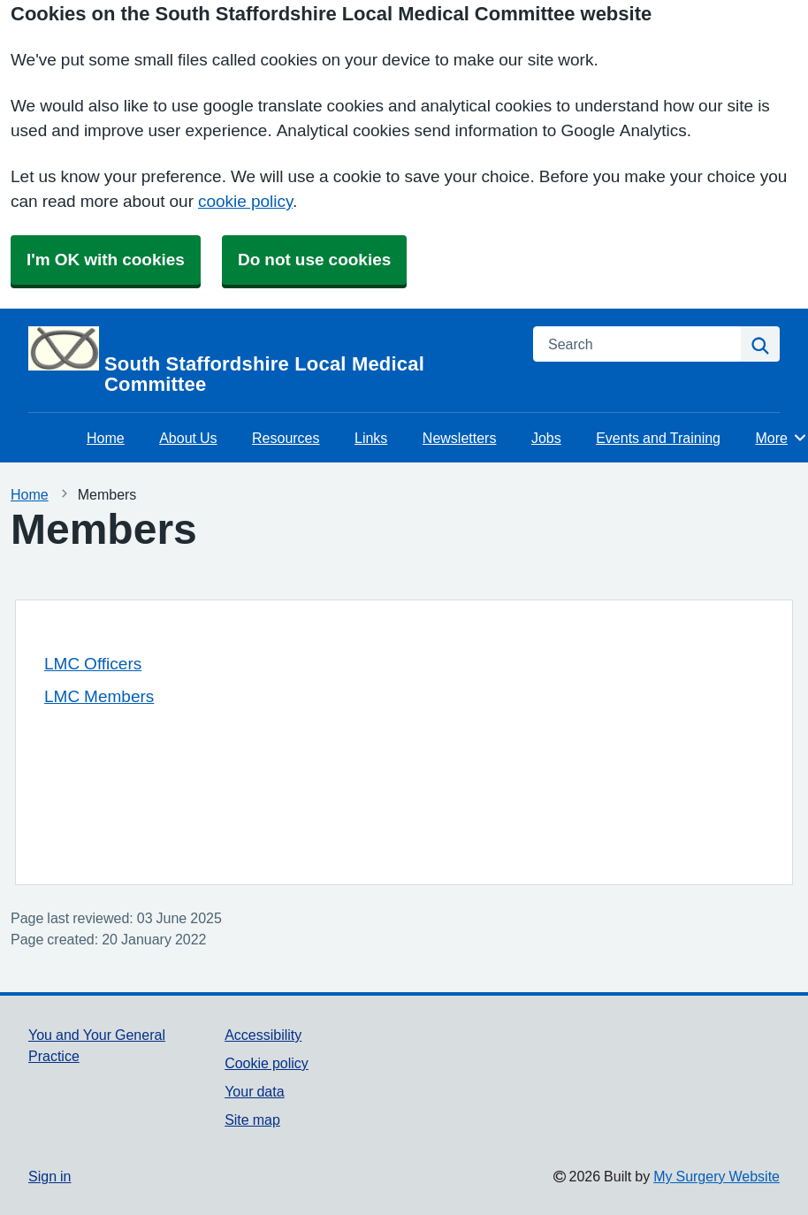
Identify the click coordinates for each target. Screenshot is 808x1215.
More (782, 437)
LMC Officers (92, 663)
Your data (254, 1091)
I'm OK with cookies (106, 259)
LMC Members (99, 696)
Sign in (49, 1176)
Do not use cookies (314, 259)
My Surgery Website (716, 1176)
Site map (252, 1119)
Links (370, 438)
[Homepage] (270, 360)
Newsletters (460, 438)
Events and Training (658, 438)
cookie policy (245, 201)
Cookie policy (267, 1063)
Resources (285, 438)
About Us (188, 438)
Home (106, 438)
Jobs (546, 438)
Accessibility (263, 1035)
